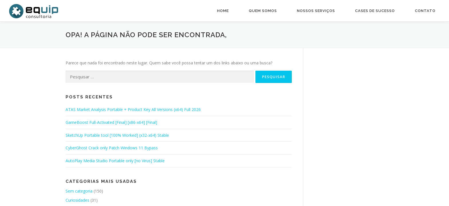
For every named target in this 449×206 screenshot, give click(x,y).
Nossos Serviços (316, 11)
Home (223, 11)
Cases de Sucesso (375, 11)
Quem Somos (263, 11)
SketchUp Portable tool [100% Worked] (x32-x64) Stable (117, 135)
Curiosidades (77, 200)
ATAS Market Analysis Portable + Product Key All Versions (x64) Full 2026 (133, 109)
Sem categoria (79, 191)
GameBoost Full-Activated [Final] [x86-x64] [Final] (111, 122)
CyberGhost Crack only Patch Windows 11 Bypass (112, 147)
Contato (425, 11)
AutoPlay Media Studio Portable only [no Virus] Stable (115, 160)
